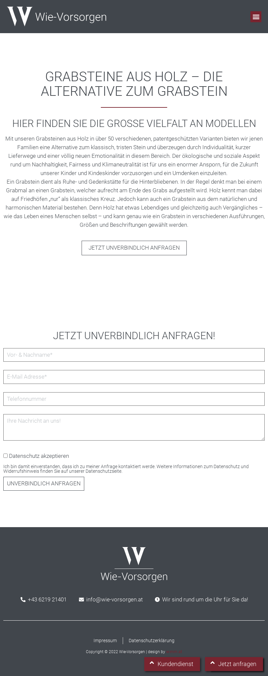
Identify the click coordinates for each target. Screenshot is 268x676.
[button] (255, 16)
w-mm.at (174, 651)
